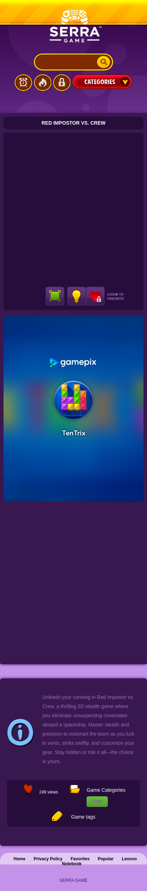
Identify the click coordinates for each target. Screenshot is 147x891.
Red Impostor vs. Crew (74, 123)
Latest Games (23, 82)
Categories (102, 81)
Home (19, 858)
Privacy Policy (48, 858)
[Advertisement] (73, 209)
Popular (106, 858)
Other (97, 801)
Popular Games (42, 82)
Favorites (80, 858)
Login (61, 82)
